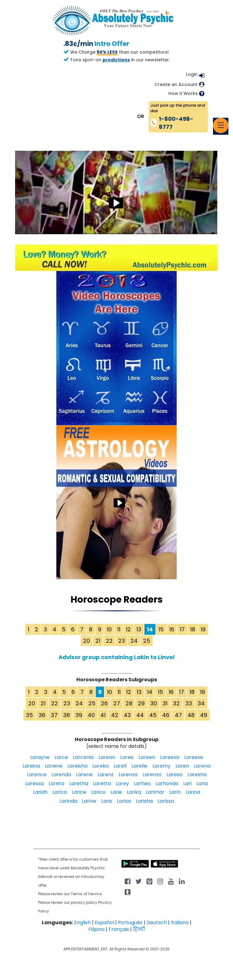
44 (140, 715)
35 (29, 715)
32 (176, 703)
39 (78, 715)
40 (91, 715)
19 (203, 629)
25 (146, 641)
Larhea (142, 783)
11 (118, 629)
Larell (120, 765)
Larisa (124, 801)
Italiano (180, 922)
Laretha (78, 783)
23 (121, 641)
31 (165, 703)
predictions (116, 60)
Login (192, 74)
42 (114, 715)
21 (97, 641)
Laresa (175, 774)
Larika (134, 792)
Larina (193, 792)
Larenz (106, 774)
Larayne (40, 757)
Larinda (68, 801)
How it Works (183, 93)
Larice (79, 792)
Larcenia (83, 757)
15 (161, 629)
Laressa (34, 783)
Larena (202, 765)
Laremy (161, 765)
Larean (106, 757)
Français (119, 929)
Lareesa (169, 757)
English (82, 922)
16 (171, 629)
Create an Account (176, 85)
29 (141, 703)
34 (201, 703)
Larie (116, 792)
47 (178, 715)
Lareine (53, 765)
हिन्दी (139, 929)
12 (128, 629)
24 (134, 641)
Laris (106, 801)
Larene (84, 774)
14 (149, 692)
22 (109, 641)
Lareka (100, 765)
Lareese (193, 757)
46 (165, 715)
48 (191, 715)
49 (203, 715)
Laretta (102, 783)
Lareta (56, 783)
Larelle (139, 765)
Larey (122, 783)
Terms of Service (86, 893)
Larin (175, 792)
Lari (187, 783)
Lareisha (77, 765)
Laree (127, 757)
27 (116, 703)
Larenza (128, 774)
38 (66, 715)
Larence (36, 774)
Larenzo (152, 774)
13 (138, 629)
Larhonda (166, 783)
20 (86, 641)
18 (192, 629)
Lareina (31, 765)
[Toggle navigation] (220, 125)
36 (41, 715)
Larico (98, 792)
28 (129, 703)
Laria (202, 783)
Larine (89, 801)
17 (182, 629)
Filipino (96, 929)
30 (153, 703)
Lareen (147, 757)
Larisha (144, 801)
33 (188, 703)
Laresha (197, 774)
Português (130, 922)
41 (103, 715)
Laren (182, 765)
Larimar (155, 792)
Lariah (40, 792)
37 (54, 715)
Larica (59, 792)
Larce (61, 757)
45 (153, 715)
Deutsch (157, 922)
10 (109, 629)
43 (127, 715)
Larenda (61, 774)
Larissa (166, 801)
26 (104, 703)
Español (104, 922)
